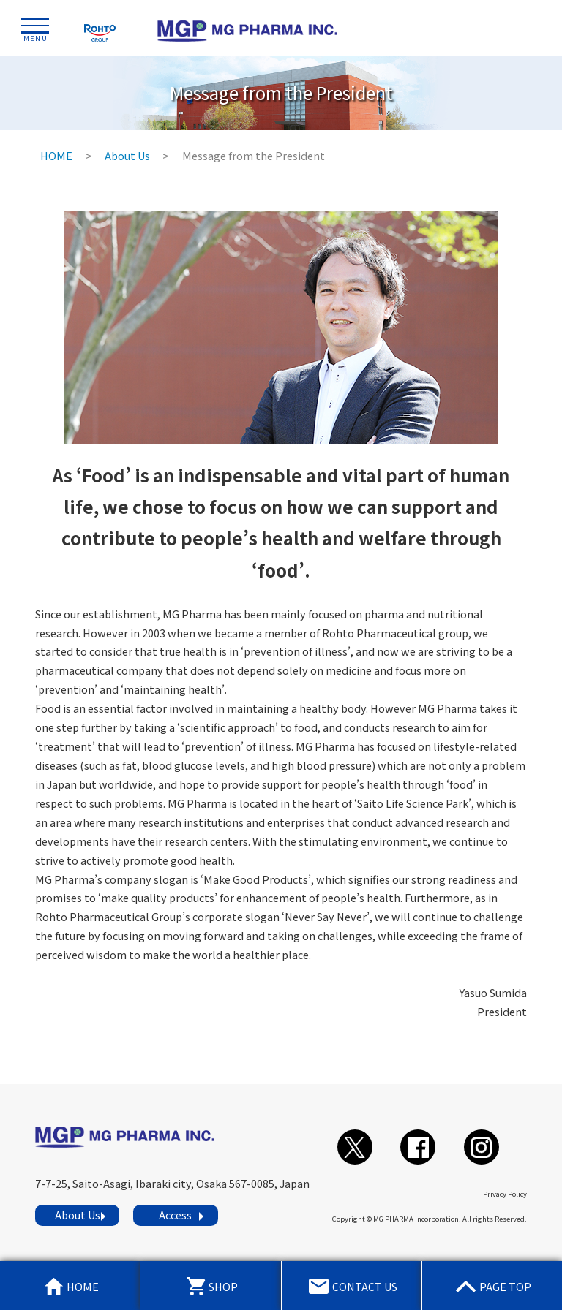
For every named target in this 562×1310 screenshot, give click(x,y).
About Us (77, 1214)
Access (175, 1214)
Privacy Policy (505, 1194)
